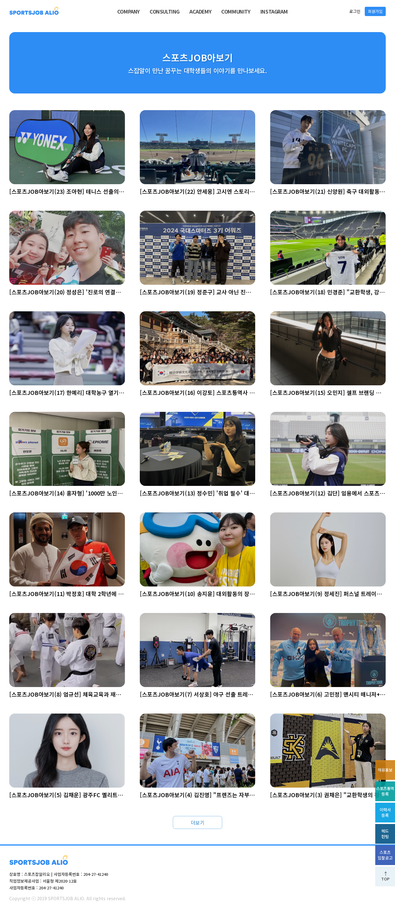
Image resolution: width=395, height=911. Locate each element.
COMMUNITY (235, 11)
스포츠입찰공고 (385, 855)
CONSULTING (165, 11)
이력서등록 (385, 812)
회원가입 (375, 11)
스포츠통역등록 (385, 791)
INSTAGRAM (274, 11)
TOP (385, 879)
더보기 (198, 822)
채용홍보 (385, 770)
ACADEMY (200, 11)
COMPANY (128, 11)
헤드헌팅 (385, 833)
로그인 (354, 11)
